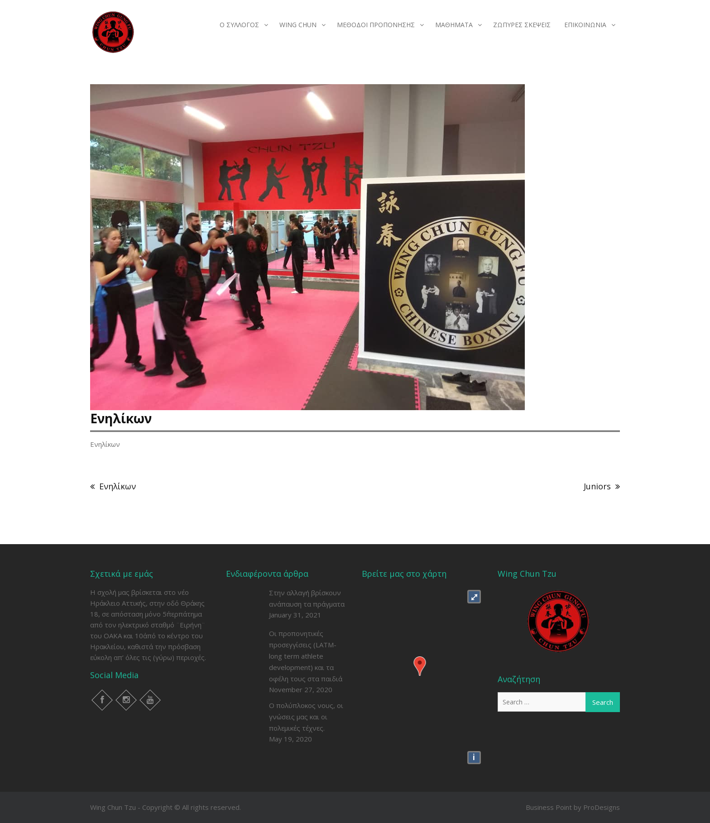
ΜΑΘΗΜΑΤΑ (454, 24)
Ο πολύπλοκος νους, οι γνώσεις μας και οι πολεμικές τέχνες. (306, 716)
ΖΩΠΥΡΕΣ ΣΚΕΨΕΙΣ (522, 24)
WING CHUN (298, 24)
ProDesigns (601, 807)
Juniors (597, 486)
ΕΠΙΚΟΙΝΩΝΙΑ (585, 24)
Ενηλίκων (117, 486)
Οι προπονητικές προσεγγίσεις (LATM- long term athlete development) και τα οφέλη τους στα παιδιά (305, 656)
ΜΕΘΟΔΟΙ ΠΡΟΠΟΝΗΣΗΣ (376, 24)
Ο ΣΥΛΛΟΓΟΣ (239, 24)
